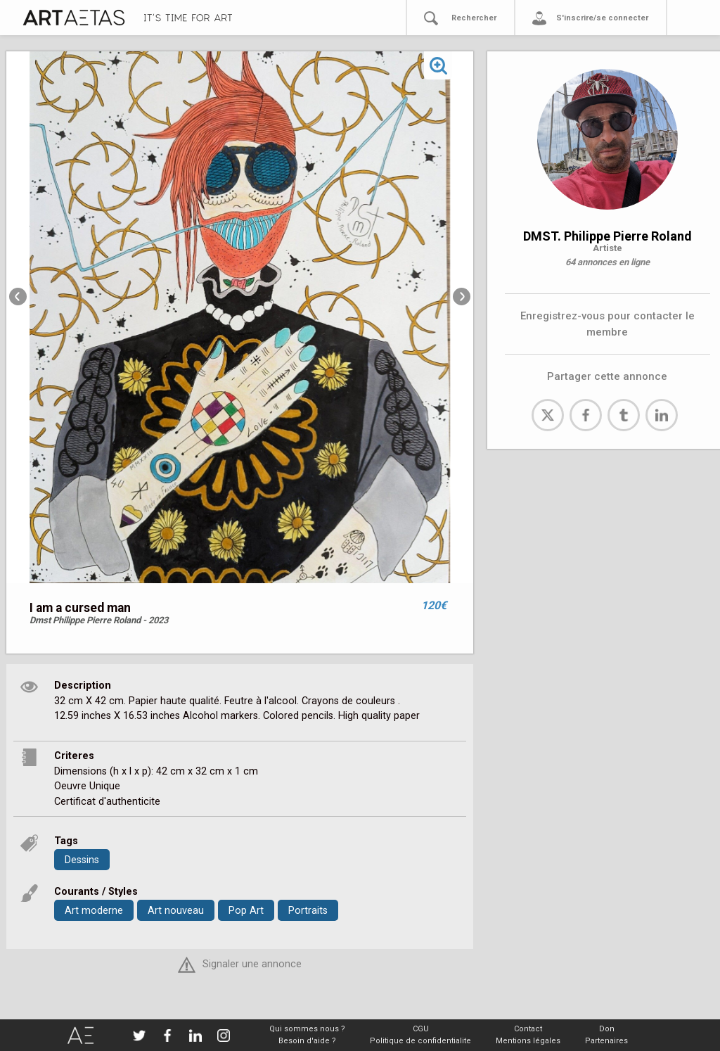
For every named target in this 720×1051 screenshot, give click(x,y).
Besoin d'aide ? (307, 1040)
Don (607, 1028)
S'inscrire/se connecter (602, 18)
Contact (528, 1028)
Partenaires (606, 1040)
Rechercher (473, 18)
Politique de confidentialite (420, 1040)
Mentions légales (528, 1040)
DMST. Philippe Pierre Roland (607, 236)
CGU (421, 1028)
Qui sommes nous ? (307, 1028)
